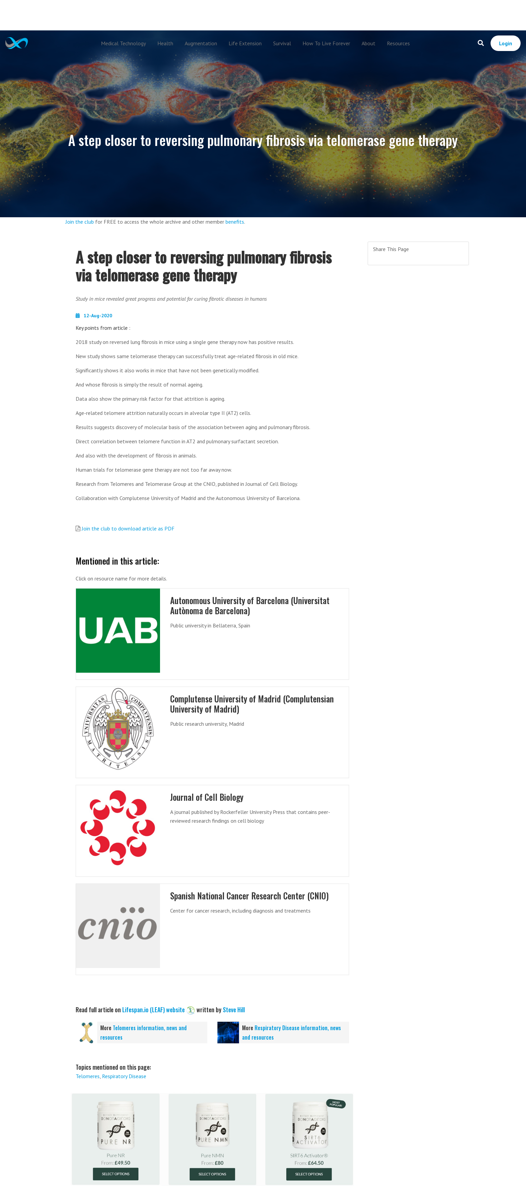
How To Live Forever (326, 43)
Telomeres (88, 1076)
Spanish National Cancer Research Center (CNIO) (251, 895)
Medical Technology (123, 43)
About (368, 43)
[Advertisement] (263, 15)
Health (165, 43)
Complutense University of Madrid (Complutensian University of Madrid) (253, 703)
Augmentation (201, 43)
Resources (398, 43)
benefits (235, 221)
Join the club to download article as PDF (128, 528)
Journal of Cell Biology (207, 797)
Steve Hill (234, 1009)
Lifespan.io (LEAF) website (153, 1009)
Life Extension (245, 43)
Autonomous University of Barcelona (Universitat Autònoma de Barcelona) (251, 605)
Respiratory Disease (124, 1076)
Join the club (79, 221)
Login (505, 43)
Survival (282, 43)
